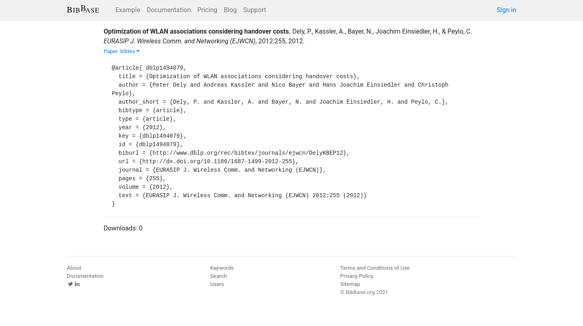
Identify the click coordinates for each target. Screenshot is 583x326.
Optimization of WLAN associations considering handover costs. (197, 31)
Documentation (169, 10)
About (74, 268)
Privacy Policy (356, 276)
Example (127, 10)
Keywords (222, 268)
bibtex (130, 51)
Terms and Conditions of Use (374, 268)
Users (217, 284)
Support (254, 10)
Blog (230, 10)
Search (218, 276)
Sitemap (350, 284)
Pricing (207, 10)
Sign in (506, 10)
